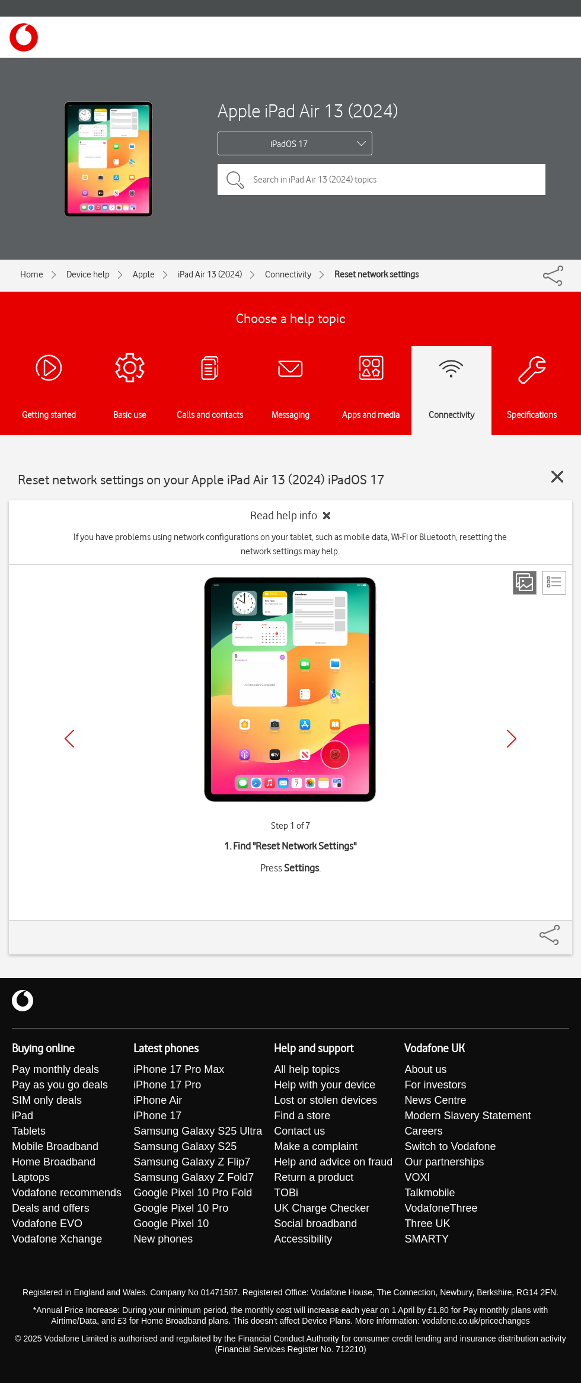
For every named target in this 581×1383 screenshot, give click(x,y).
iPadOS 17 (289, 144)
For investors (435, 1085)
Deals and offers (51, 1208)
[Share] (564, 929)
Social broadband (315, 1223)
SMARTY (426, 1239)
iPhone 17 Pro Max (178, 1069)
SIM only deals (47, 1100)
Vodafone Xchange (57, 1239)
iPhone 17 (157, 1116)
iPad (22, 1116)
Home (31, 274)
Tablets (29, 1131)
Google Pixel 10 (171, 1223)
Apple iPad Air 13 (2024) (308, 111)
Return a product (313, 1177)
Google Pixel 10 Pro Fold (192, 1193)
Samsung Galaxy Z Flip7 (191, 1162)
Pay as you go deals (60, 1085)
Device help (88, 274)
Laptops (31, 1177)
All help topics (307, 1069)
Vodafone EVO (47, 1223)
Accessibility (303, 1239)
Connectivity (288, 274)
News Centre (435, 1100)
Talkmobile (429, 1193)
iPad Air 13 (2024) (210, 274)
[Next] (511, 739)
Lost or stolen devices (325, 1100)
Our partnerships (444, 1162)
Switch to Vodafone (450, 1146)
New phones (163, 1239)
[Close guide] (557, 477)
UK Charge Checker (321, 1208)
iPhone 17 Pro (167, 1085)
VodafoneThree (440, 1208)
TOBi (286, 1193)
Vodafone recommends (67, 1193)
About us (425, 1069)
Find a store (302, 1116)
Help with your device (324, 1085)
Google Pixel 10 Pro (180, 1208)
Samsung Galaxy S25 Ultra (197, 1131)
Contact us (299, 1131)
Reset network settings (376, 274)
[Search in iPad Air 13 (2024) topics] (381, 179)
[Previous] (69, 739)
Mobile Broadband (55, 1146)
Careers (423, 1131)
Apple (144, 274)
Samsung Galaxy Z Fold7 (193, 1177)
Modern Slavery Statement (467, 1116)
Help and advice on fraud (333, 1162)
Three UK (427, 1223)
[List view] (554, 583)
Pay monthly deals (55, 1069)
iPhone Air (157, 1100)
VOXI (417, 1177)
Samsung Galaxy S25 (185, 1146)
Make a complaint (315, 1146)
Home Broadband (53, 1162)
